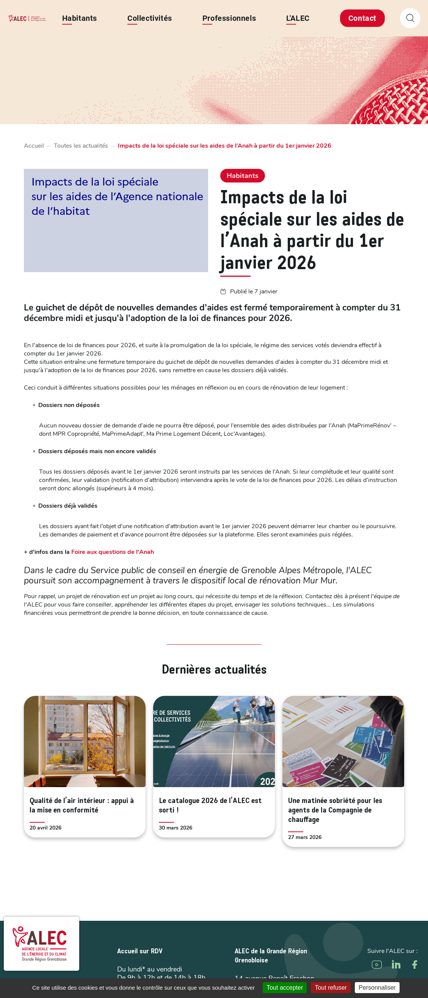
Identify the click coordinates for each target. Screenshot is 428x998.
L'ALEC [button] (298, 18)
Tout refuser (330, 987)
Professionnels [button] (229, 18)
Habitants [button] (79, 18)
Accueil (34, 146)
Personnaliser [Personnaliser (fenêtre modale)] (377, 987)
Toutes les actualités (81, 146)
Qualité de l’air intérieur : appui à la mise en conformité (82, 805)
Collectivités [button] (149, 18)
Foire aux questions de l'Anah (112, 552)
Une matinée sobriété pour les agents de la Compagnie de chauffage (335, 810)
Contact (362, 18)
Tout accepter (285, 987)
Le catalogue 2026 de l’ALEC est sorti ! (210, 805)
